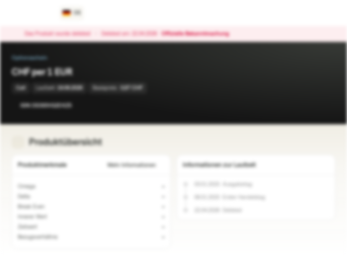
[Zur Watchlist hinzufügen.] (313, 105)
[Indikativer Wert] (51, 217)
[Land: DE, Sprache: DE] (72, 13)
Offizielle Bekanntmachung (198, 34)
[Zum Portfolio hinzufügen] (328, 105)
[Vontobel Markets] (31, 13)
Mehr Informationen (136, 165)
